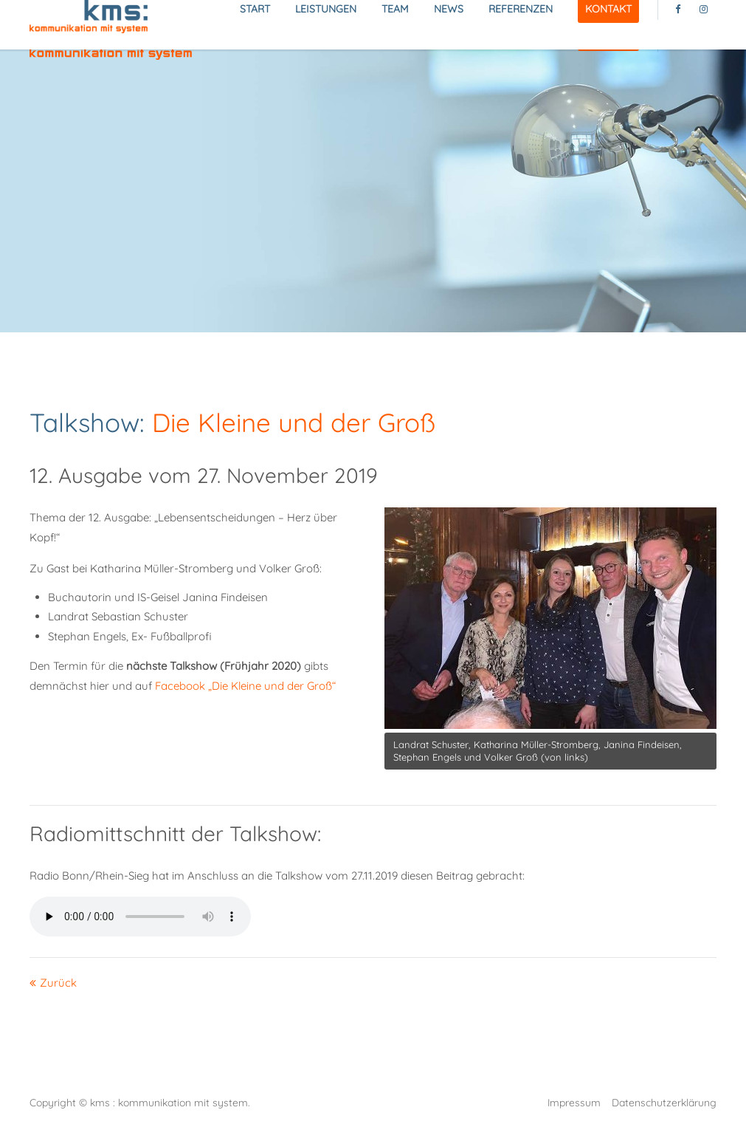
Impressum (574, 1102)
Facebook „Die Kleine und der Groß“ (245, 686)
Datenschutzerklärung (664, 1102)
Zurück (58, 983)
